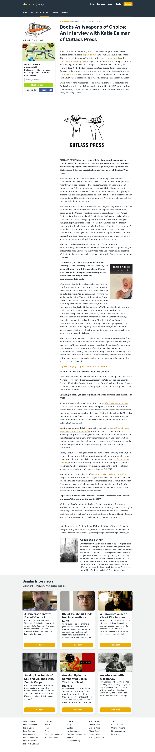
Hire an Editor (28, 728)
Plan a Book (94, 731)
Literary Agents (118, 731)
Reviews (64, 12)
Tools (118, 4)
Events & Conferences (76, 734)
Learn (110, 4)
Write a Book (94, 728)
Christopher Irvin (39, 40)
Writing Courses (73, 731)
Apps (40, 4)
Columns (34, 12)
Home (24, 12)
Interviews (44, 12)
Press (47, 731)
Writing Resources (97, 737)
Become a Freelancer (54, 734)
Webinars (71, 737)
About (47, 725)
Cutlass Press (68, 74)
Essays (55, 12)
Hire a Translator (29, 741)
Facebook (46, 90)
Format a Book (95, 734)
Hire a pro (100, 4)
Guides (70, 728)
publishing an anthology (71, 61)
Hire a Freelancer (29, 725)
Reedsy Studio (95, 725)
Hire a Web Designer (30, 744)
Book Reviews (117, 725)
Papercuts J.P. (89, 54)
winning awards (112, 58)
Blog (92, 4)
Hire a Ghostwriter (30, 737)
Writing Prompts (118, 728)
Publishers (115, 734)
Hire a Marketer (28, 734)
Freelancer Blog (73, 741)
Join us (128, 4)
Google (31, 90)
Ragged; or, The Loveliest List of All (108, 474)
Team (47, 728)
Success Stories (51, 737)
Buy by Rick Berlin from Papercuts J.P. (85, 366)
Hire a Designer (28, 731)
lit (28, 4)
